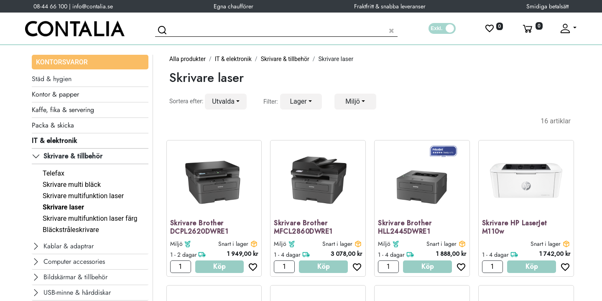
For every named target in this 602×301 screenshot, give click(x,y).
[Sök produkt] (276, 29)
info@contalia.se (92, 6)
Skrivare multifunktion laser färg (90, 218)
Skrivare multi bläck (72, 185)
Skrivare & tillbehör (285, 59)
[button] (226, 102)
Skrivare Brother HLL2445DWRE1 (404, 228)
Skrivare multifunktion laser (83, 196)
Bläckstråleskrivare (71, 230)
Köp (219, 266)
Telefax (53, 173)
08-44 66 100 (50, 6)
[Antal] (180, 266)
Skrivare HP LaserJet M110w (514, 228)
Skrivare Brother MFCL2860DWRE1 (303, 228)
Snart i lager (233, 244)
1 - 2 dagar (183, 254)
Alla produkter (187, 59)
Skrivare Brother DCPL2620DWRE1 (199, 228)
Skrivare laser (63, 207)
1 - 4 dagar (287, 254)
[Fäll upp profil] (568, 28)
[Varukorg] (532, 28)
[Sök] (163, 31)
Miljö (176, 244)
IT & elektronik (233, 59)
